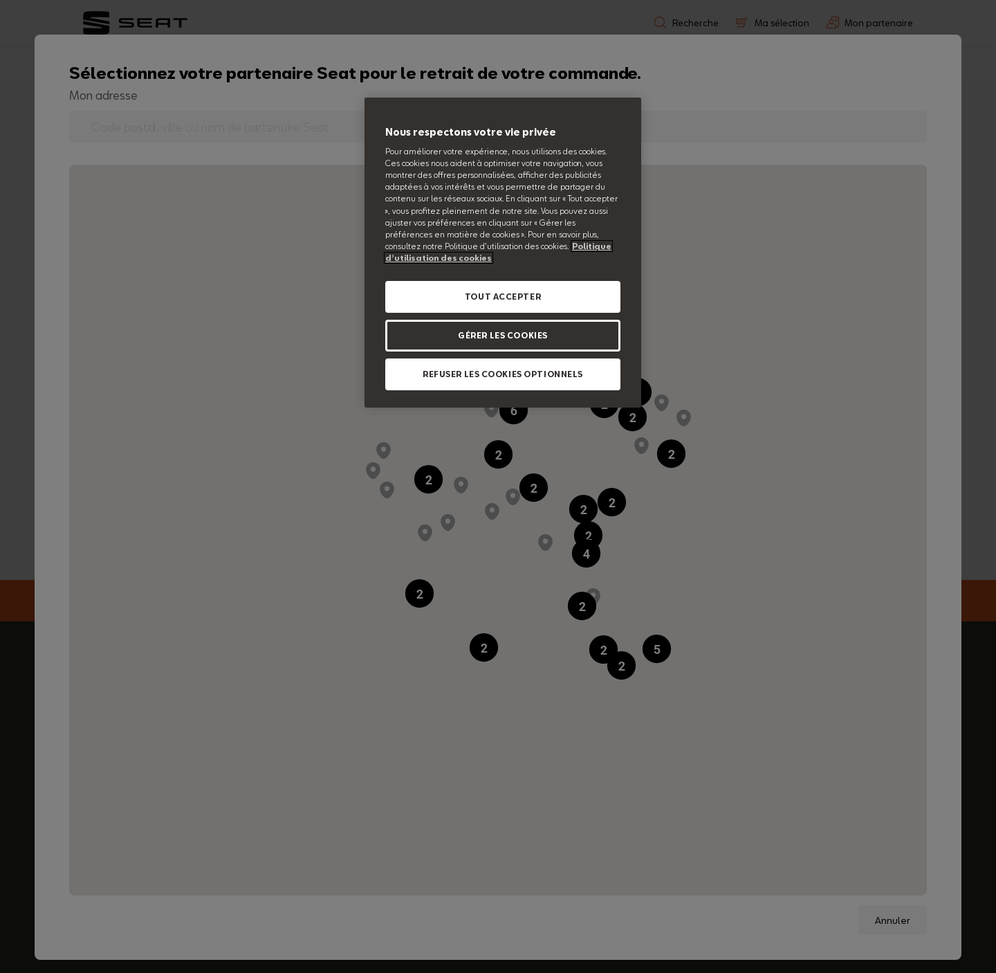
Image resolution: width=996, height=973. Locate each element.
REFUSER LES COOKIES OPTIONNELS (503, 374)
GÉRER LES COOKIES (503, 335)
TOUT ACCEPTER (503, 296)
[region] (503, 253)
